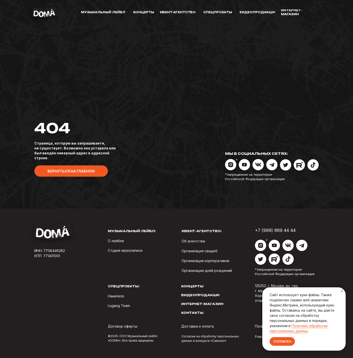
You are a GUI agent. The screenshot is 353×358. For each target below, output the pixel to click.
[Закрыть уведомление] (342, 291)
